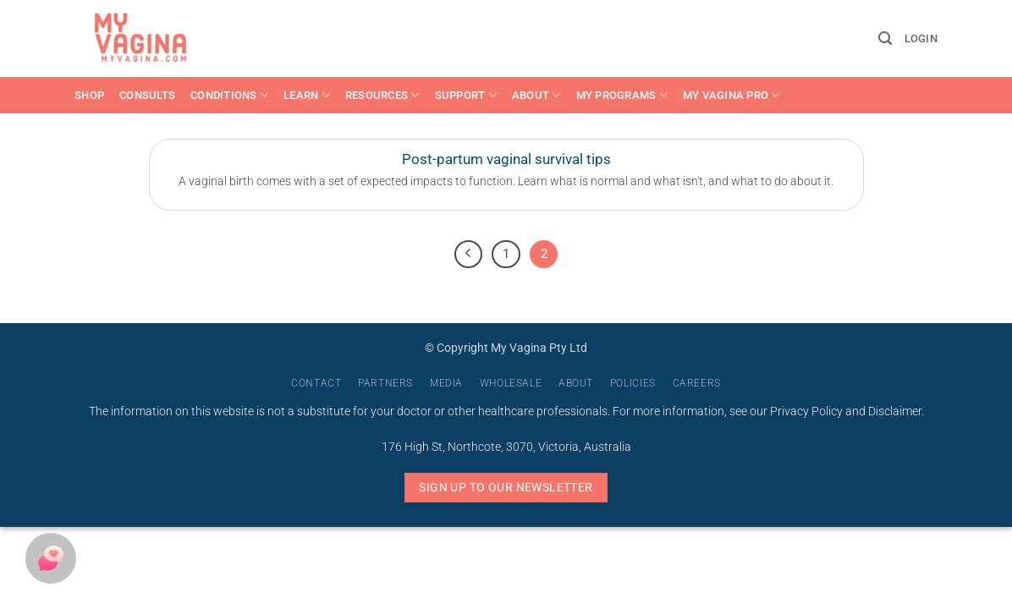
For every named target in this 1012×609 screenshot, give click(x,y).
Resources (382, 95)
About (536, 95)
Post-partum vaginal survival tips (506, 159)
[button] (885, 38)
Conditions (229, 95)
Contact (316, 383)
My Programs (622, 95)
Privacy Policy (806, 411)
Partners (385, 383)
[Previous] (468, 254)
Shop (89, 95)
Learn (306, 95)
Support (466, 95)
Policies (633, 383)
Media (446, 383)
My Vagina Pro (731, 95)
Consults (147, 95)
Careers (697, 383)
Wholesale (511, 383)
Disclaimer (894, 411)
